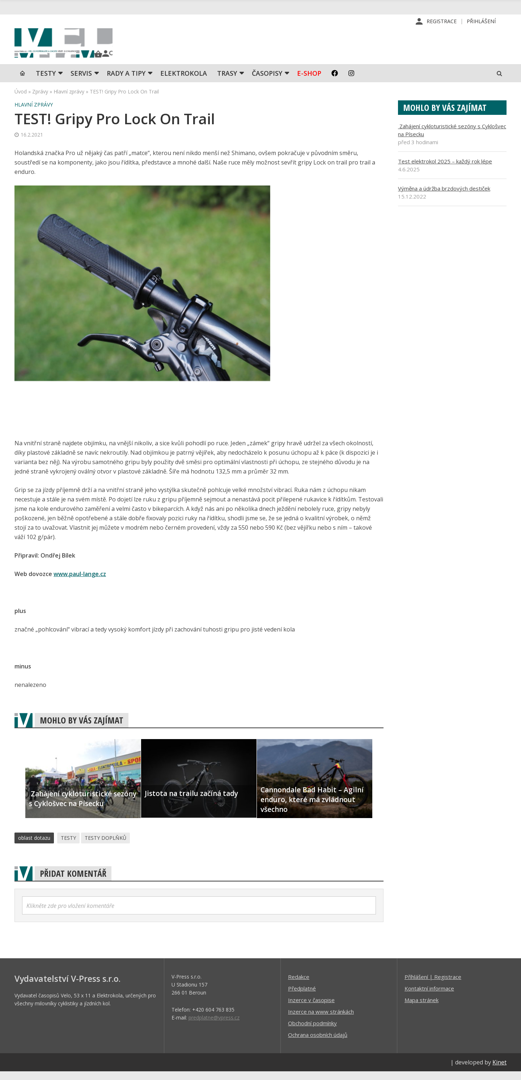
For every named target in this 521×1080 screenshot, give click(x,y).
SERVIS (81, 81)
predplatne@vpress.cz (214, 1025)
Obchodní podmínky (312, 1031)
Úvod (20, 99)
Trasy (227, 81)
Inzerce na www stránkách (321, 1019)
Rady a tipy (126, 81)
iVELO (75, 47)
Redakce (298, 985)
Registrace (442, 21)
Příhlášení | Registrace (432, 985)
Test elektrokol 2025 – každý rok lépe (445, 169)
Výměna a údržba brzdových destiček (444, 196)
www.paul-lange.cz (80, 582)
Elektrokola (183, 81)
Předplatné (302, 996)
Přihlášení (481, 21)
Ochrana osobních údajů (317, 1043)
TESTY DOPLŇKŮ (105, 846)
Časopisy (267, 81)
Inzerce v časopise (311, 1008)
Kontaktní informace (429, 996)
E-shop (309, 81)
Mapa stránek (421, 1008)
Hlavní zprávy (69, 99)
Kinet (499, 1071)
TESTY (46, 81)
